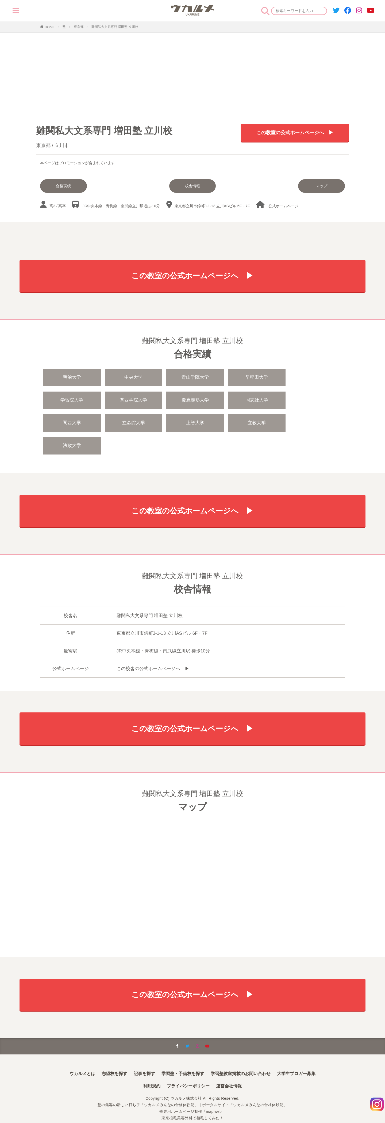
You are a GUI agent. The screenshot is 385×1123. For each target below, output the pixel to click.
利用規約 (151, 1064)
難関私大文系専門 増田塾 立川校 (114, 27)
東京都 (78, 27)
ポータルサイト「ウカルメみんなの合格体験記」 (244, 1084)
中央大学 (133, 378)
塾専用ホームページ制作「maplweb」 (192, 1090)
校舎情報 (192, 186)
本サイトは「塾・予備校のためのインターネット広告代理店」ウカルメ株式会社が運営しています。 (192, 1103)
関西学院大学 (71, 400)
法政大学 (193, 423)
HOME (50, 26)
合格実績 (63, 186)
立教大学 (133, 423)
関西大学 (254, 400)
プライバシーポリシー (188, 1064)
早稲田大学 (254, 378)
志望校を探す (114, 1052)
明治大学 (72, 378)
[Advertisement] (192, 72)
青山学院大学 (193, 378)
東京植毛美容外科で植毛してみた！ (192, 1097)
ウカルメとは (82, 1052)
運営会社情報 (229, 1064)
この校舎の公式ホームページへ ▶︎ (153, 646)
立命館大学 (315, 400)
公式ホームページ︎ (283, 206)
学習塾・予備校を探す (182, 1052)
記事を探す (144, 1052)
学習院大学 (315, 378)
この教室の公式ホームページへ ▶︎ (294, 132)
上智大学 (72, 423)
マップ (322, 186)
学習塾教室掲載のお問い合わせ (241, 1052)
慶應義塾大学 (132, 400)
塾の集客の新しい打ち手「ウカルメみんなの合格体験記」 (148, 1084)
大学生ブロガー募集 (296, 1052)
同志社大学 (193, 400)
